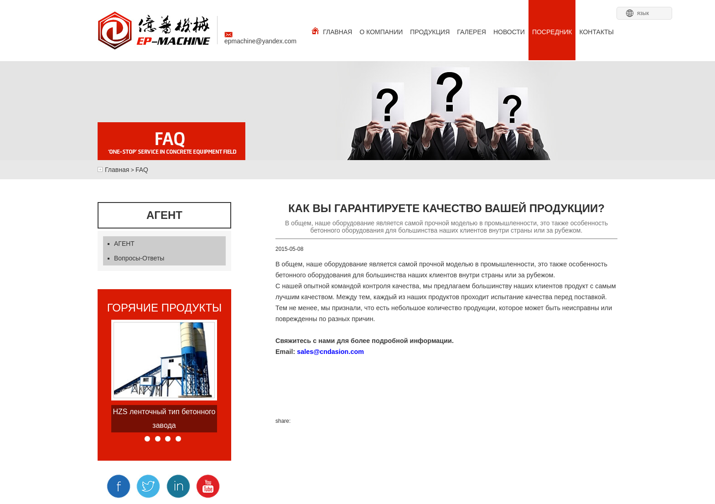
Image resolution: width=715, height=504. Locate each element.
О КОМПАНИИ (381, 32)
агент (164, 215)
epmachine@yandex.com (260, 38)
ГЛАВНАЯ (331, 31)
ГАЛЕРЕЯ (471, 32)
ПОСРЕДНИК (552, 32)
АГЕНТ (121, 243)
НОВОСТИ (509, 32)
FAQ (141, 169)
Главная (117, 169)
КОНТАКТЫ (596, 32)
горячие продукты (164, 308)
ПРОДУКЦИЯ (430, 32)
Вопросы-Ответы (136, 258)
